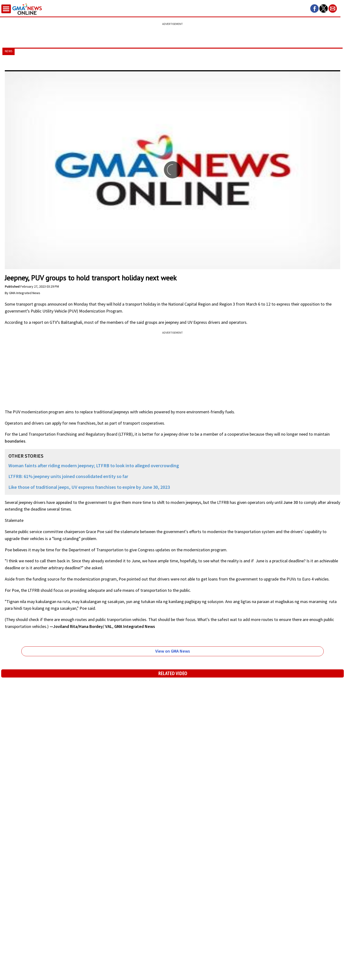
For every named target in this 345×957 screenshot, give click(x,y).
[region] (172, 32)
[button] (314, 8)
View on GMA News (172, 651)
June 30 (290, 502)
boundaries (15, 441)
